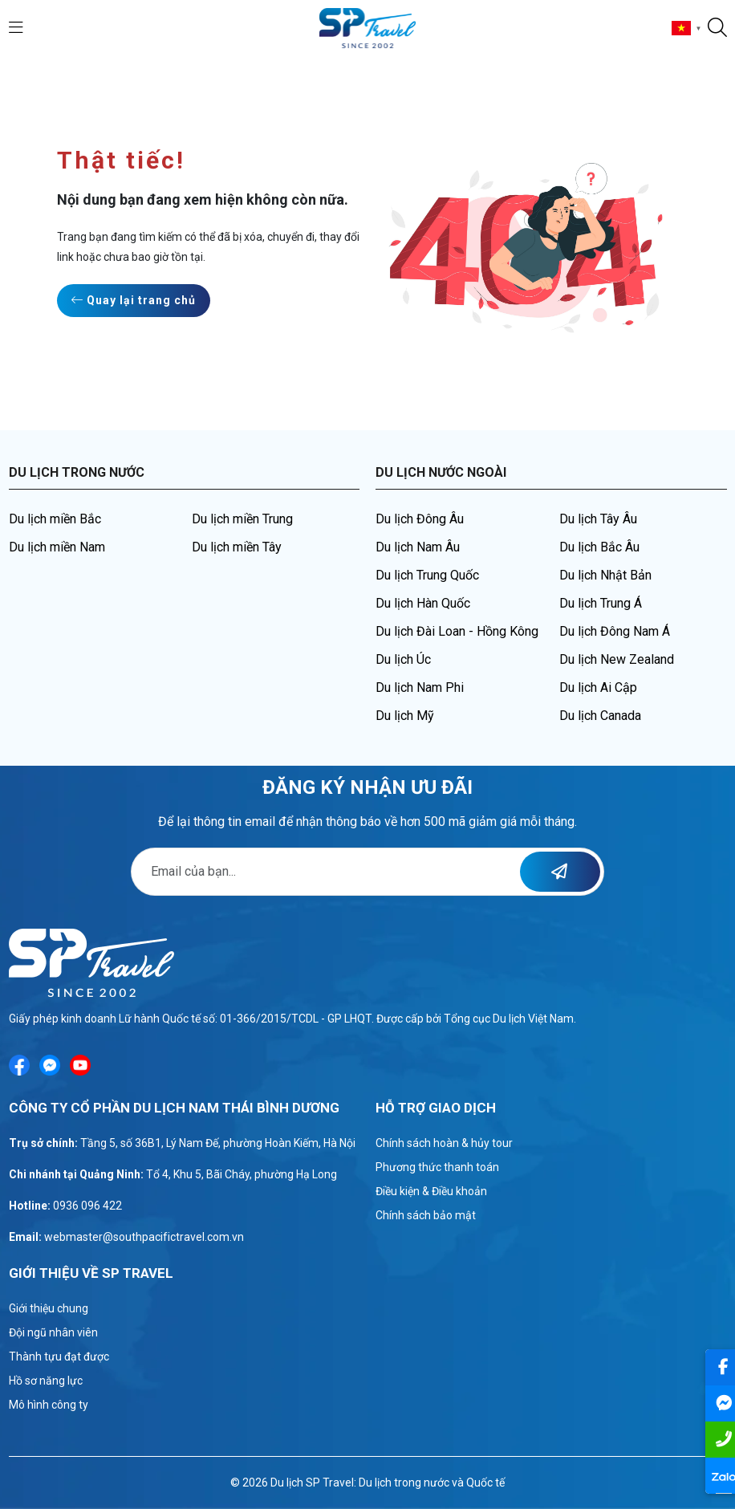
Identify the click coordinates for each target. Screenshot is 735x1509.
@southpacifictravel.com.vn (173, 1236)
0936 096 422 (87, 1205)
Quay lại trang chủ (133, 300)
